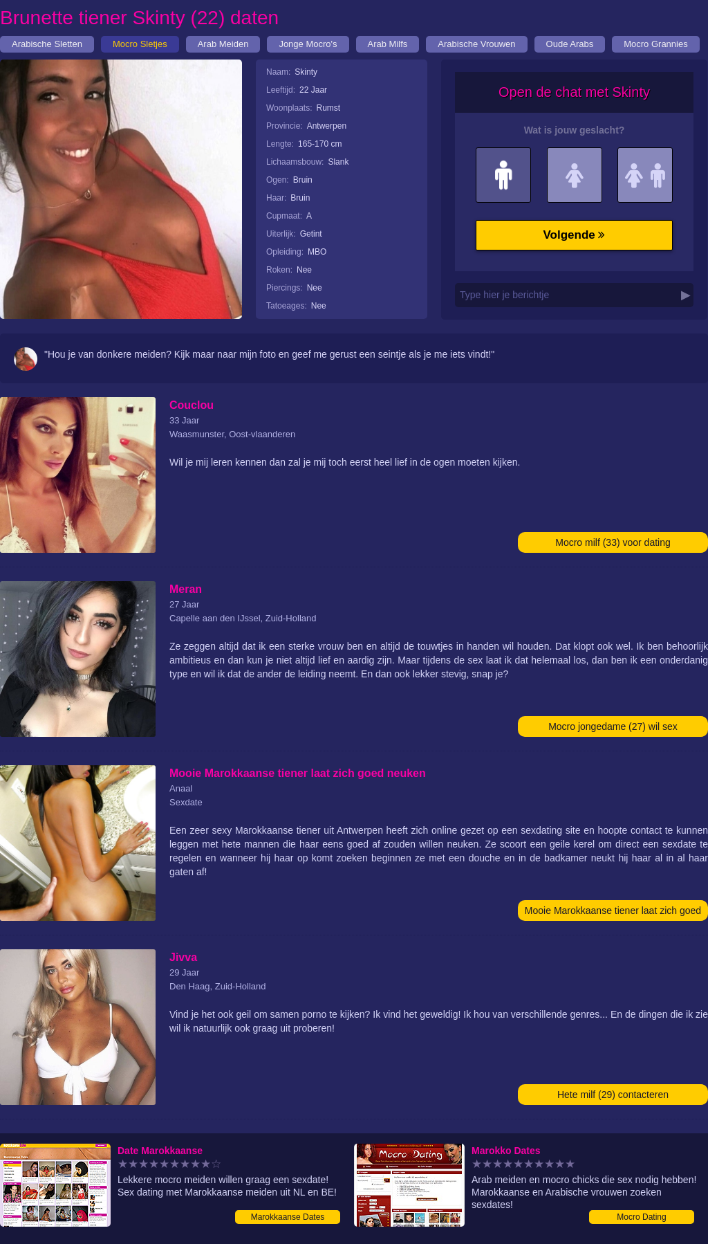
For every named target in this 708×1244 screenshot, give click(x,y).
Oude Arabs (570, 44)
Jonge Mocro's (308, 44)
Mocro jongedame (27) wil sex (613, 726)
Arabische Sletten (47, 44)
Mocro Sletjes (140, 44)
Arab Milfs (388, 44)
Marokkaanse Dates (288, 1217)
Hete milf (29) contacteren (613, 1094)
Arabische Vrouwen (476, 44)
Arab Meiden (223, 44)
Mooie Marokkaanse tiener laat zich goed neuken (613, 913)
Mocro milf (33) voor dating (613, 542)
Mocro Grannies (655, 44)
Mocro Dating (641, 1217)
